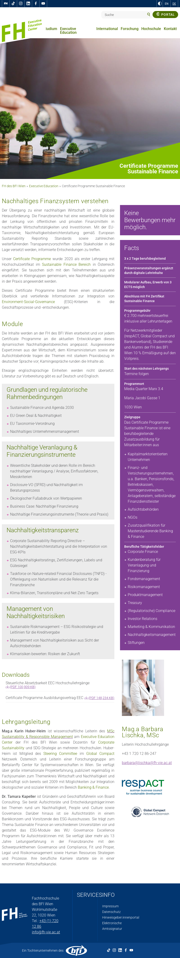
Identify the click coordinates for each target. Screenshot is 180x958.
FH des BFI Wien (14, 186)
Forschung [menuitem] (130, 29)
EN (167, 3)
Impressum (110, 906)
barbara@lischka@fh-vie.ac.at (147, 762)
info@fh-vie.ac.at (46, 932)
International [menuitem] (107, 29)
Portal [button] (165, 14)
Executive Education (43, 186)
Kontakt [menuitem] (170, 29)
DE (174, 3)
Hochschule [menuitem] (151, 29)
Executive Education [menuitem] (68, 31)
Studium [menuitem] (50, 29)
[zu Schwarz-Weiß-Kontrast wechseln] (160, 3)
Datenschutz (111, 912)
